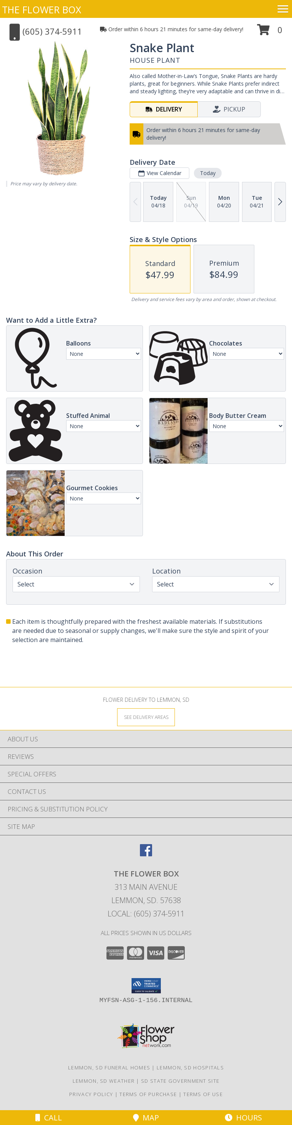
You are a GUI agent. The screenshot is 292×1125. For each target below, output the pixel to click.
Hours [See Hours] (243, 1117)
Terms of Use (203, 1094)
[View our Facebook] (146, 853)
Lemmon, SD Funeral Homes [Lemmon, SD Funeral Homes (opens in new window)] (109, 1067)
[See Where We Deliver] (146, 716)
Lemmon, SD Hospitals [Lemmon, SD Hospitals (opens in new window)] (190, 1067)
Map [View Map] (146, 1117)
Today (208, 173)
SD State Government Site (180, 1080)
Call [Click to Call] (48, 1117)
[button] (269, 32)
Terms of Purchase (148, 1094)
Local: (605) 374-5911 (146, 913)
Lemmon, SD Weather (104, 1080)
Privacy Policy (91, 1094)
